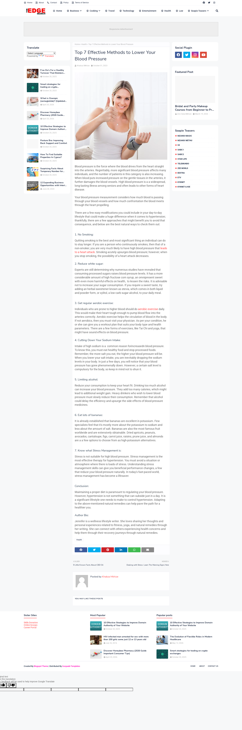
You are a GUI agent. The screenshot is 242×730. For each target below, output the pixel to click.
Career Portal (30, 627)
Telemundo (183, 163)
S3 (178, 145)
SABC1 (180, 150)
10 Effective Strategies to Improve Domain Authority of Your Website (53, 128)
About (39, 2)
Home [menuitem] (57, 11)
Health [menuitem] (166, 11)
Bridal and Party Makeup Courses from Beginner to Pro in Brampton (194, 108)
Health (84, 44)
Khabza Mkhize (83, 66)
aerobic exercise (148, 309)
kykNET (181, 182)
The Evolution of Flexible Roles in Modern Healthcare (191, 638)
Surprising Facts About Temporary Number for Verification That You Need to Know (51, 170)
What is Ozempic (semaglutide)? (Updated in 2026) (52, 100)
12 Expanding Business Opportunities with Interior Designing (53, 184)
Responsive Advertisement (121, 29)
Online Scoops (30, 625)
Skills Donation (31, 622)
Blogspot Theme (41, 666)
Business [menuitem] (73, 11)
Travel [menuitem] (110, 11)
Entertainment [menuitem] (147, 11)
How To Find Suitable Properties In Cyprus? (51, 156)
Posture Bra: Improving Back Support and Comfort (53, 142)
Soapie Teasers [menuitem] (197, 11)
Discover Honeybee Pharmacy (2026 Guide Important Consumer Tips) (53, 114)
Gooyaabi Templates (71, 666)
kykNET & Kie (183, 187)
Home (28, 2)
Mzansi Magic (184, 136)
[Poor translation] (11, 685)
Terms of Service (80, 2)
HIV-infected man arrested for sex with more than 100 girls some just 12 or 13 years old (126, 638)
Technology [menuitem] (126, 11)
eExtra (181, 173)
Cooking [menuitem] (92, 11)
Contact (52, 2)
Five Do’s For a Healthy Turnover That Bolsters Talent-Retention (52, 71)
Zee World (182, 168)
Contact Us (213, 666)
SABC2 (180, 154)
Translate (46, 56)
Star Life (182, 159)
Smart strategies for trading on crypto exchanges (50, 85)
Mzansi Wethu (184, 140)
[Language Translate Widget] (41, 53)
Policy (64, 2)
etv (179, 177)
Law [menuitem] (179, 11)
